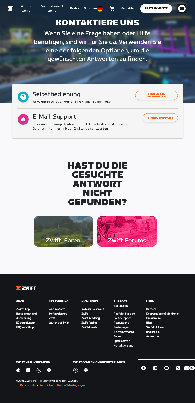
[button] (156, 95)
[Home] (10, 8)
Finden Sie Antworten (156, 95)
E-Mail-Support (160, 117)
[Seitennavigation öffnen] (182, 9)
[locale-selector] (100, 9)
